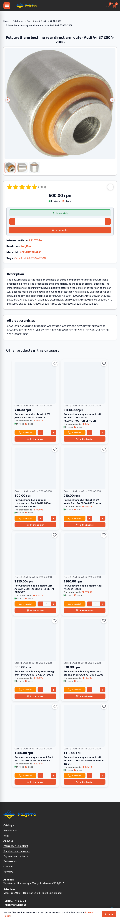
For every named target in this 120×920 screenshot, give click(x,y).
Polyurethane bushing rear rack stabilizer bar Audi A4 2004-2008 (83, 673)
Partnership (10, 861)
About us (8, 840)
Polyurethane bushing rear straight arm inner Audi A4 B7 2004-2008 (35, 673)
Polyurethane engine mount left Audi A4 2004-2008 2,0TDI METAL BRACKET (35, 589)
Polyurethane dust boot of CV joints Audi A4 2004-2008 (32, 416)
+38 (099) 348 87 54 (14, 904)
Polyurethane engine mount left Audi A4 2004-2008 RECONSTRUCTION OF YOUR (82, 417)
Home (6, 21)
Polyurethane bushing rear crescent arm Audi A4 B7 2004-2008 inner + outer (33, 503)
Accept (109, 914)
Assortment (10, 830)
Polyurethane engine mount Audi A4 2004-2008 (83, 587)
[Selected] (107, 5)
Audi (37, 21)
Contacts (8, 866)
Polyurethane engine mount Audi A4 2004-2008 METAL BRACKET (34, 759)
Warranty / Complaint (15, 845)
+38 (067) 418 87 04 (14, 900)
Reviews (8, 871)
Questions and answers (16, 850)
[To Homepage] (27, 5)
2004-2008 (55, 21)
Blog (6, 835)
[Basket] (114, 5)
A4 (44, 21)
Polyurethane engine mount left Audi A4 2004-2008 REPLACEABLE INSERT (84, 760)
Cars (29, 21)
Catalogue (18, 21)
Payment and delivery (15, 856)
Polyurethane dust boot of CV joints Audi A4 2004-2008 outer (82, 501)
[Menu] (6, 5)
